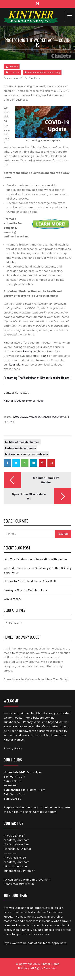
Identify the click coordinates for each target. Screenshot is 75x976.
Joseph (13, 66)
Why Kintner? (13, 599)
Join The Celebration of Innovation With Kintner (35, 559)
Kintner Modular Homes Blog (44, 72)
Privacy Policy (13, 748)
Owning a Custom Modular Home (26, 590)
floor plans (40, 355)
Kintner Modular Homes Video (24, 400)
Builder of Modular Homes (22, 441)
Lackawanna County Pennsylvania (26, 454)
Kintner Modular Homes (20, 448)
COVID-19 (14, 72)
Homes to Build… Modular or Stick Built (30, 581)
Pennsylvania (31, 351)
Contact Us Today (15, 392)
